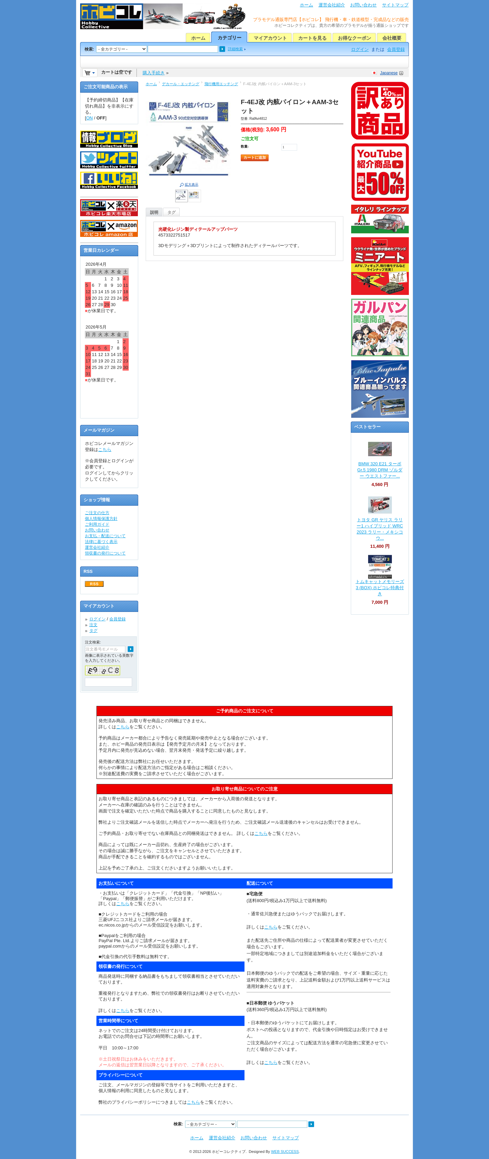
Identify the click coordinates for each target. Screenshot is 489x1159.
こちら (104, 449)
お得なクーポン (354, 38)
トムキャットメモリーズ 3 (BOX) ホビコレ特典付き (380, 587)
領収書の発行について (105, 553)
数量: (245, 146)
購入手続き (154, 72)
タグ (171, 212)
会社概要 (391, 38)
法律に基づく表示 (101, 541)
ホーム (306, 4)
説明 (154, 212)
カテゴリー (229, 37)
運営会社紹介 (332, 4)
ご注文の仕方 (97, 512)
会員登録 (396, 49)
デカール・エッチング (180, 84)
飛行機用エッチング (221, 84)
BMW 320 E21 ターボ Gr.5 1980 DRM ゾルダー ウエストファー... (379, 470)
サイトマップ (395, 4)
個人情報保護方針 (101, 518)
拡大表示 (191, 184)
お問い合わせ (363, 4)
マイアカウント (270, 38)
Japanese (389, 73)
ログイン (360, 49)
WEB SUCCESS (285, 1151)
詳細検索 (235, 49)
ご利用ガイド (97, 524)
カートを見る (312, 38)
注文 (93, 624)
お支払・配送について (105, 536)
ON (89, 117)
